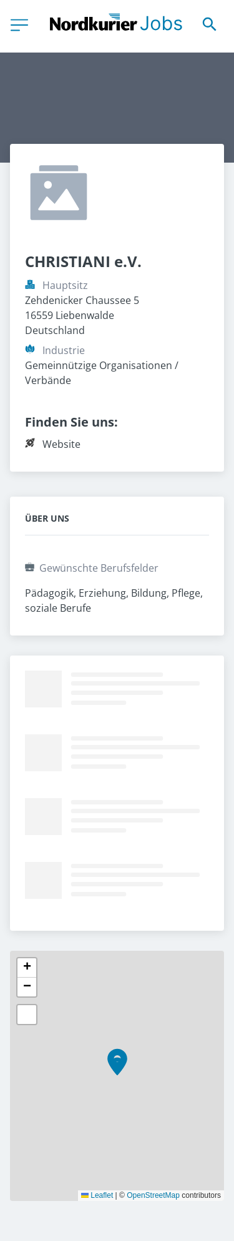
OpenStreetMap (153, 1195)
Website (61, 444)
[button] (117, 1066)
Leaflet (97, 1195)
